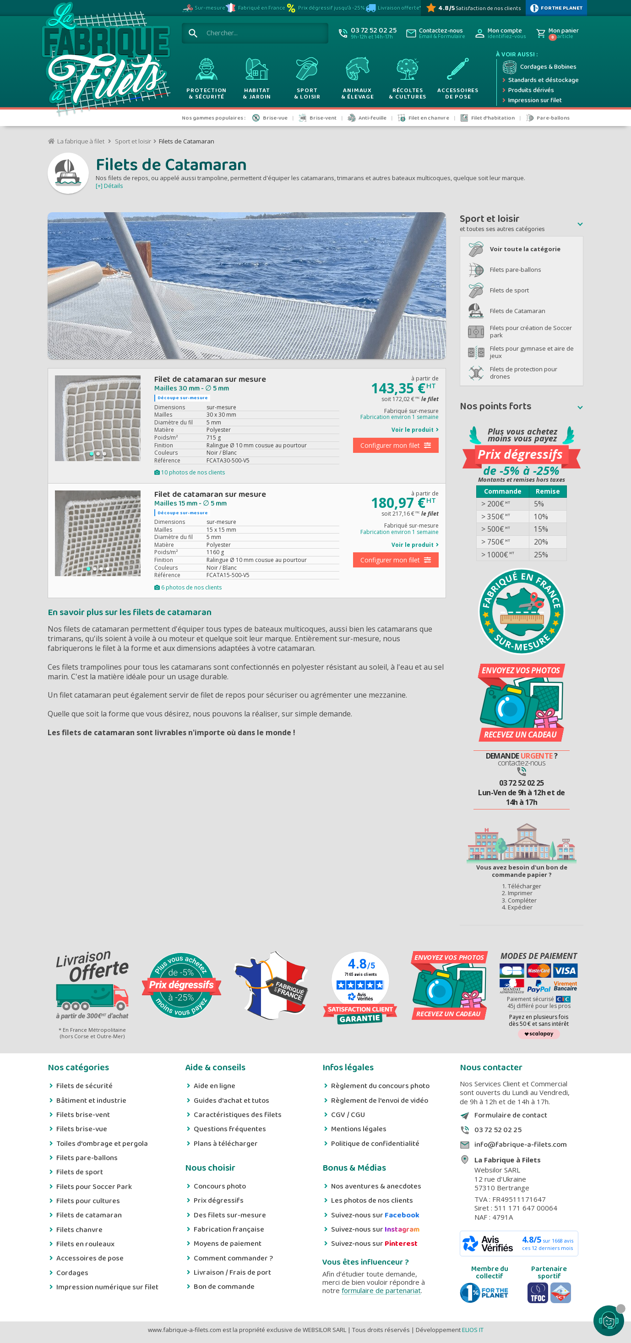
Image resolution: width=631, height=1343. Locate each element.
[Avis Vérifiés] (473, 8)
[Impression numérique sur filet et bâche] (540, 101)
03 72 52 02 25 (498, 1130)
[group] (98, 418)
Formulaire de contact (510, 1116)
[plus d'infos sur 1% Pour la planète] (556, 8)
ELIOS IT (473, 1330)
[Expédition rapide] (540, 81)
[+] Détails (109, 186)
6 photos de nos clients (188, 587)
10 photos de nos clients (189, 472)
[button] (521, 224)
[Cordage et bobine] (540, 67)
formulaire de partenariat (381, 1290)
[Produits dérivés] (540, 91)
